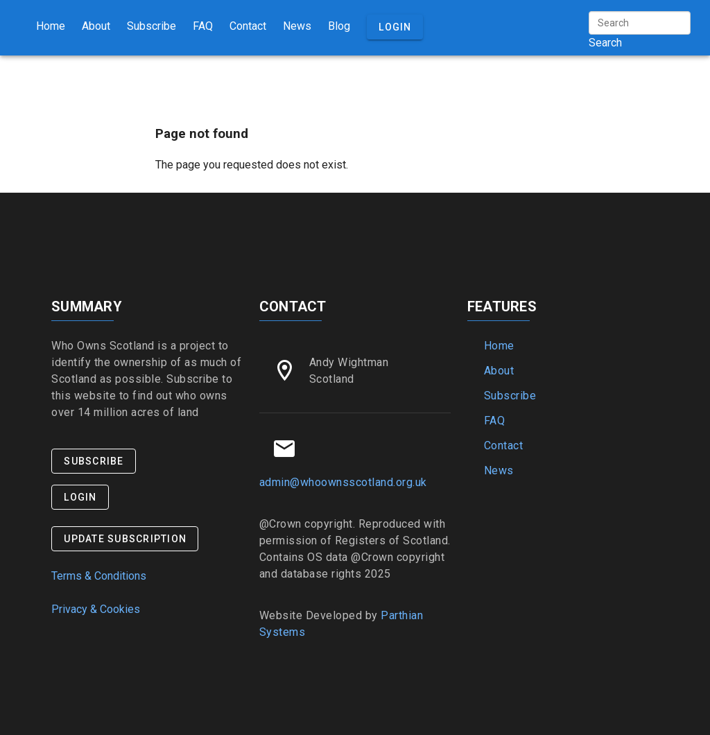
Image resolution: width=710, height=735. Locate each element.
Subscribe (151, 26)
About (96, 26)
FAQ (203, 26)
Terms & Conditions (98, 575)
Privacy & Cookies (95, 609)
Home (50, 26)
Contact (248, 26)
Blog (339, 26)
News (297, 26)
